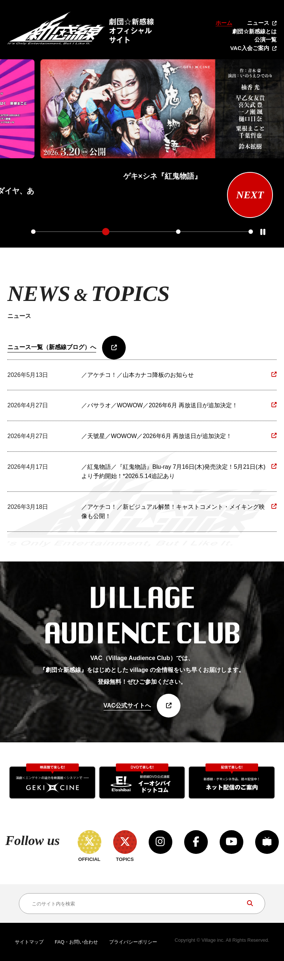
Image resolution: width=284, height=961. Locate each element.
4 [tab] (250, 231)
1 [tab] (33, 231)
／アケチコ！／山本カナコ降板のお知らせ (137, 375)
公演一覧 (265, 39)
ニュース (258, 23)
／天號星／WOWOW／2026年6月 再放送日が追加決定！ (156, 436)
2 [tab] (105, 231)
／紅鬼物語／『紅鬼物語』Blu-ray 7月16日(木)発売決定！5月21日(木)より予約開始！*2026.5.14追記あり (173, 472)
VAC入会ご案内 (249, 48)
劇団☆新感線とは (254, 31)
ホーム (224, 23)
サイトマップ (29, 942)
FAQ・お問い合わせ (76, 942)
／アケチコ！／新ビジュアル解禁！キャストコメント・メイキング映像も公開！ (173, 512)
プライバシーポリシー (133, 942)
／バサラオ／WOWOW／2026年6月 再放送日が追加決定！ (159, 405)
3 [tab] (178, 231)
